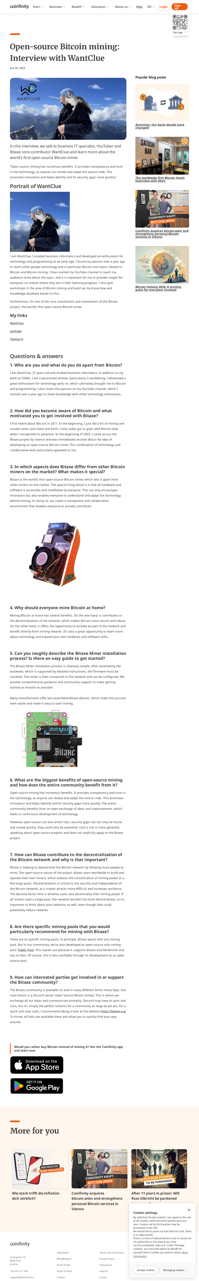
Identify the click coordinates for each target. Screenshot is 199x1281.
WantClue (17, 323)
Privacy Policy (107, 1258)
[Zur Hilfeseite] (139, 7)
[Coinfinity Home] (19, 6)
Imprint (104, 1271)
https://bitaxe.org (113, 1011)
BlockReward (64, 1258)
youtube (16, 331)
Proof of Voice (64, 1271)
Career (103, 1277)
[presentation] (100, 6)
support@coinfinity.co (22, 1277)
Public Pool (26, 950)
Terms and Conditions (112, 1252)
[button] (37, 6)
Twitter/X (16, 339)
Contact (61, 1277)
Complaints (106, 1265)
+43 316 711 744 (19, 1271)
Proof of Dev (63, 1265)
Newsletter (63, 1252)
